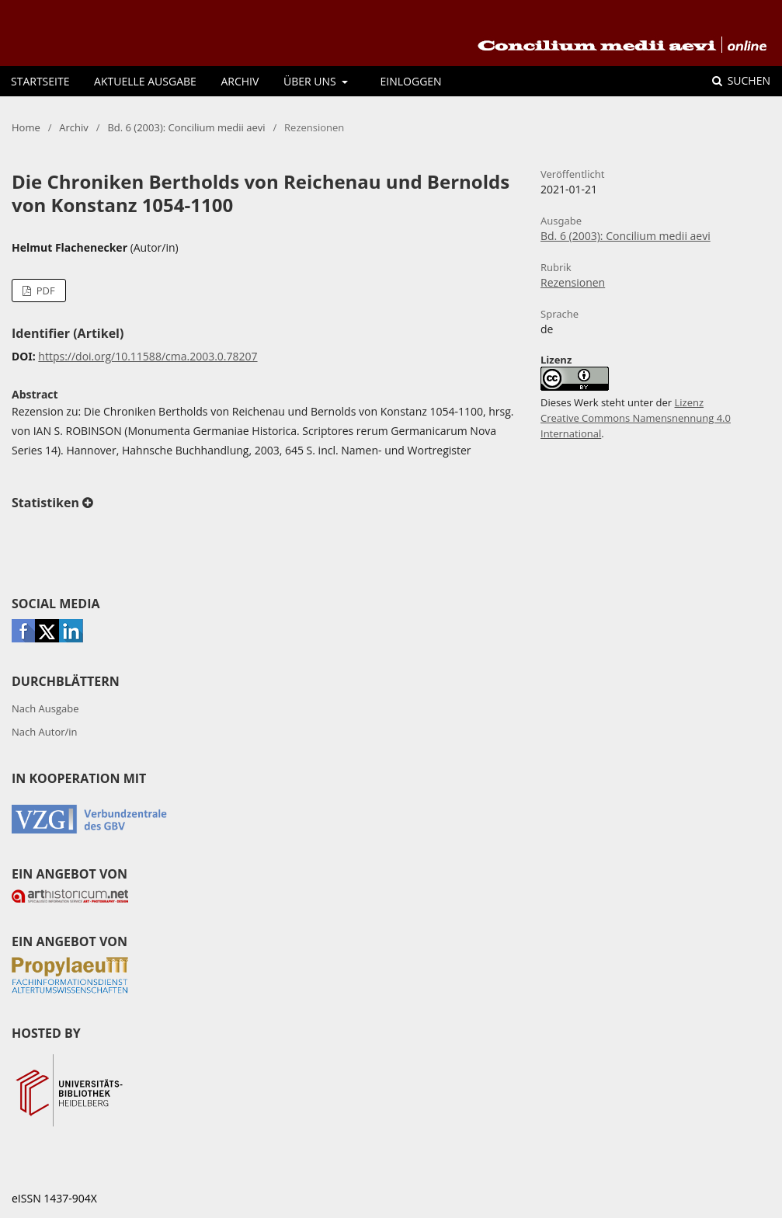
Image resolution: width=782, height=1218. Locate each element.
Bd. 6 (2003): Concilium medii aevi (186, 127)
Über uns (311, 81)
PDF (43, 291)
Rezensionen (572, 282)
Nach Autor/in (45, 732)
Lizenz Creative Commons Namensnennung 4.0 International (635, 417)
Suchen (747, 80)
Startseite (40, 81)
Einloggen (411, 81)
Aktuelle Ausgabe (145, 81)
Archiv (240, 81)
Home (26, 127)
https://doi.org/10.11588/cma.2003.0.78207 (147, 356)
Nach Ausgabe (45, 708)
